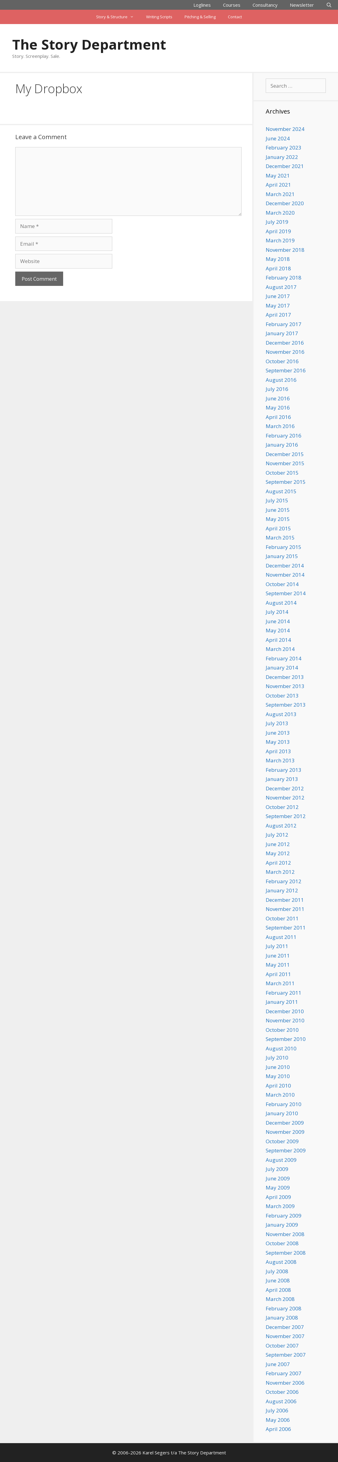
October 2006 (282, 1391)
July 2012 (277, 834)
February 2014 (283, 658)
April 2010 (278, 1085)
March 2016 (280, 426)
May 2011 (278, 964)
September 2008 (286, 1252)
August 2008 (281, 1261)
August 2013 (281, 714)
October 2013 (282, 695)
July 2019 (277, 221)
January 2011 (282, 1001)
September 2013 (286, 704)
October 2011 (282, 918)
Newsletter (302, 5)
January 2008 (282, 1317)
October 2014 (282, 584)
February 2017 (283, 324)
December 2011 (285, 899)
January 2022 (282, 156)
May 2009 (278, 1187)
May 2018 (278, 258)
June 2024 (278, 138)
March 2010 (280, 1094)
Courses (231, 5)
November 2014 (285, 574)
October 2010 (282, 1029)
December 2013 (285, 676)
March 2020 (280, 212)
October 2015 (282, 472)
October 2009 (282, 1141)
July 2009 (277, 1168)
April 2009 (278, 1196)
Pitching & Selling (200, 16)
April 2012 (278, 862)
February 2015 (283, 546)
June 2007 (278, 1364)
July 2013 (277, 723)
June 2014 (278, 621)
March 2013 (280, 760)
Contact (235, 16)
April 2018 (278, 268)
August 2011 (281, 936)
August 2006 (281, 1401)
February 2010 (283, 1104)
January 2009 (282, 1224)
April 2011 (278, 974)
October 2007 (282, 1345)
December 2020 (285, 203)
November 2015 (285, 463)
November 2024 (285, 128)
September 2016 (286, 370)
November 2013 (285, 686)
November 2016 (285, 351)
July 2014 (277, 611)
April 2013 (278, 751)
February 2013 (283, 769)
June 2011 (278, 955)
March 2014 (280, 648)
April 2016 (278, 416)
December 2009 (285, 1122)
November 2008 (285, 1234)
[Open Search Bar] (329, 5)
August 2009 (281, 1159)
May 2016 (278, 407)
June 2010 (278, 1066)
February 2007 (283, 1373)
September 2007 (286, 1354)
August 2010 (281, 1048)
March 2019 (280, 240)
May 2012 (278, 853)
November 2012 (285, 797)
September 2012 (286, 816)
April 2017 (278, 314)
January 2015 (282, 556)
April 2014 (278, 639)
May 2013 (278, 741)
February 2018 (283, 277)
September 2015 (286, 481)
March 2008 (280, 1298)
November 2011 (285, 908)
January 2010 (282, 1113)
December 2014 (285, 565)
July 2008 (277, 1271)
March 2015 (280, 537)
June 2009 (278, 1178)
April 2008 (278, 1289)
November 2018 (285, 249)
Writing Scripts (159, 16)
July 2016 (277, 388)
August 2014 (281, 602)
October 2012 (282, 806)
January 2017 (282, 333)
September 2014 (286, 593)
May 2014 (278, 630)
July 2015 (277, 500)
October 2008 (282, 1243)
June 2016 (278, 398)
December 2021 (285, 166)
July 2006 (277, 1410)
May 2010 (278, 1076)
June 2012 (278, 844)
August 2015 (281, 491)
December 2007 (285, 1326)
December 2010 (285, 1011)
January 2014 (282, 667)
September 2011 (286, 927)
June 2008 (278, 1280)
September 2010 (286, 1038)
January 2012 (282, 890)
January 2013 (282, 778)
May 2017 (278, 305)
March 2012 (280, 871)
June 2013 (278, 732)
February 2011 (283, 992)
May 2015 (278, 518)
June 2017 (278, 296)
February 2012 (283, 881)
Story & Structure (118, 17)
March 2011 (280, 983)
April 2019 (278, 231)
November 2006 (285, 1382)
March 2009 (280, 1206)
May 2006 (278, 1419)
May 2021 (278, 175)
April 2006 (278, 1428)
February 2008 (283, 1308)
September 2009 (286, 1150)
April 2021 (278, 184)
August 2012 (281, 825)
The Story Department (89, 44)
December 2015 (285, 454)
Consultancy (265, 5)
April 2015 (278, 528)
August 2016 (281, 379)
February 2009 (283, 1215)
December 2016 (285, 342)
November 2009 (285, 1131)
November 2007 (285, 1336)
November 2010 (285, 1020)
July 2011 (277, 946)
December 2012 (285, 788)
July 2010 (277, 1057)
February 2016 (283, 435)
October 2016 (282, 361)
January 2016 (282, 444)
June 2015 (278, 509)
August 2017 (281, 286)
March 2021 (280, 194)
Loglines (202, 5)
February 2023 (283, 147)
